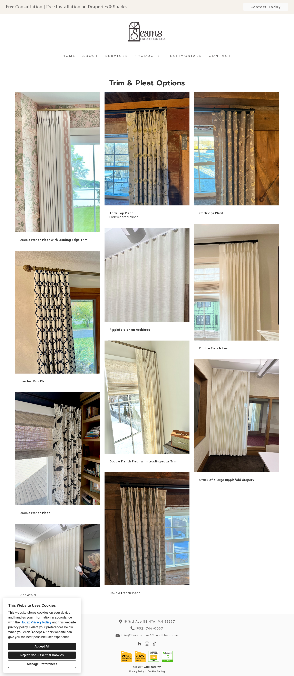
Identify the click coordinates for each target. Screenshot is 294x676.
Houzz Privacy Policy (35, 622)
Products (147, 55)
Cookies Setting (156, 671)
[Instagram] (147, 644)
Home (69, 55)
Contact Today (266, 7)
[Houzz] (139, 644)
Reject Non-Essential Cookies (42, 655)
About (90, 55)
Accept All (42, 646)
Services (116, 55)
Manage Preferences (42, 664)
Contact (220, 55)
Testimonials (184, 55)
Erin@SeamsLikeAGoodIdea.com (149, 635)
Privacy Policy (136, 671)
